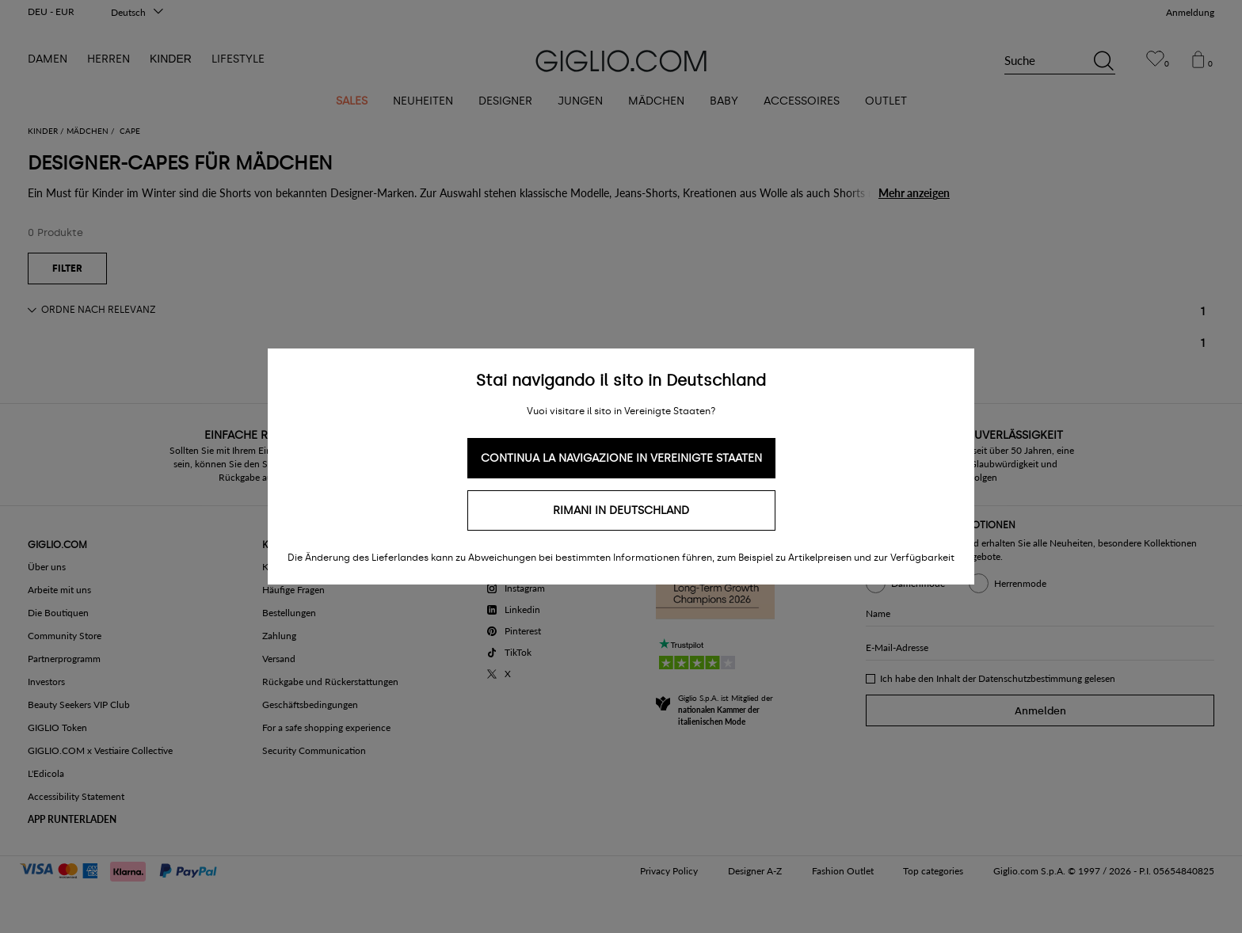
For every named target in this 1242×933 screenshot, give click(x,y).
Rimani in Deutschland (621, 510)
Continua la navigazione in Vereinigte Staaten (621, 458)
